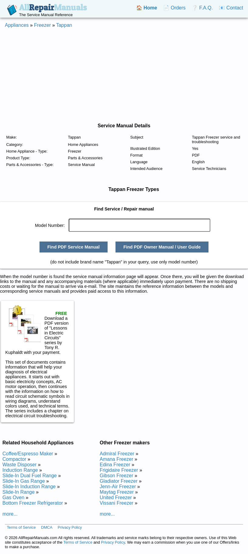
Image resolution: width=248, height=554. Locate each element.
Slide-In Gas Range (23, 481)
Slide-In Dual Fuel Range (29, 475)
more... (10, 514)
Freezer (42, 25)
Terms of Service (21, 527)
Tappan (64, 25)
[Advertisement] (117, 75)
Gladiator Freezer (119, 481)
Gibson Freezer (116, 475)
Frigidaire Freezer (119, 470)
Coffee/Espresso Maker (27, 453)
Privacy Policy (70, 527)
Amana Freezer (116, 459)
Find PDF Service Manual (73, 247)
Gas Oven (13, 497)
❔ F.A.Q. (202, 7)
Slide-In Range (18, 492)
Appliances (17, 25)
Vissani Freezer (116, 503)
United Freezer (116, 497)
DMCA (47, 527)
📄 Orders (174, 7)
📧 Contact (231, 7)
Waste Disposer (19, 464)
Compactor (14, 459)
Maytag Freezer (117, 492)
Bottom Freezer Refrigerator (32, 503)
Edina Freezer (115, 464)
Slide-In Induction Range (29, 486)
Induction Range (20, 470)
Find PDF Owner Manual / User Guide (162, 247)
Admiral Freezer (117, 453)
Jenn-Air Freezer (118, 486)
